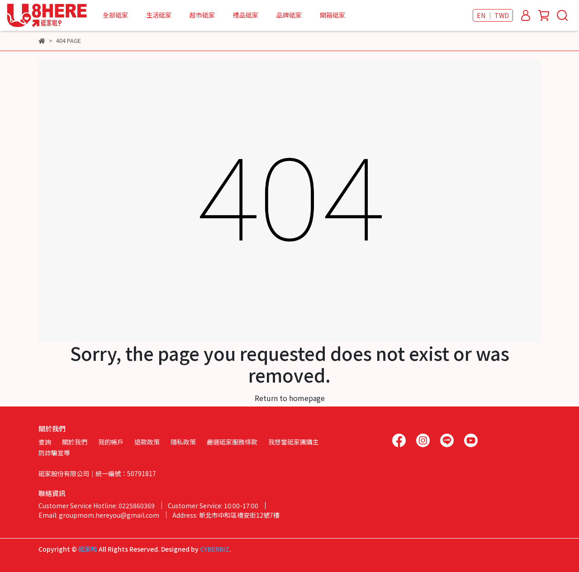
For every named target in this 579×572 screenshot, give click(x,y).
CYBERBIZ (214, 548)
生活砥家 (158, 14)
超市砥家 (202, 14)
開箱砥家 (332, 14)
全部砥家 (115, 14)
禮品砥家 (245, 14)
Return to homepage (290, 397)
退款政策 (147, 441)
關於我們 (74, 441)
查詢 (44, 441)
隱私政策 (183, 441)
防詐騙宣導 (54, 452)
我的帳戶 (110, 441)
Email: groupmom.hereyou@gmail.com (98, 515)
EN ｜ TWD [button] (493, 15)
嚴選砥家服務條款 (232, 441)
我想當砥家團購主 (293, 441)
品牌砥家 (289, 14)
